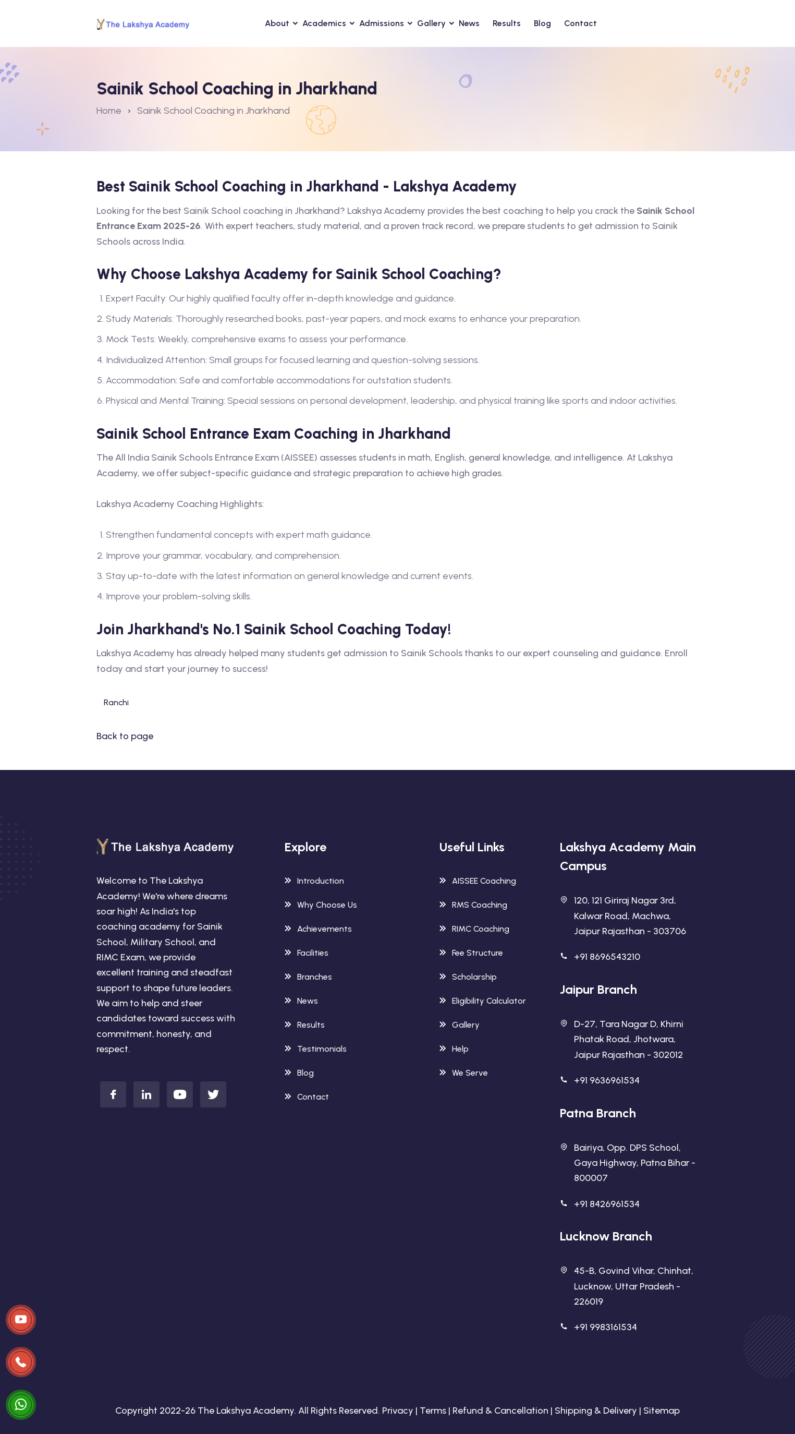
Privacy (397, 1410)
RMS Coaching (473, 905)
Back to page (124, 736)
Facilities (306, 953)
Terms (433, 1410)
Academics (324, 23)
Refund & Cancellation (500, 1410)
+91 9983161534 (605, 1327)
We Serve (463, 1073)
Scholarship (468, 977)
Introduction (314, 881)
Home (108, 110)
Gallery (431, 23)
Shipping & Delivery (596, 1410)
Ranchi (116, 702)
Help (454, 1049)
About (277, 23)
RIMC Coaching (474, 929)
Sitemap (661, 1410)
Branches (308, 977)
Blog (542, 23)
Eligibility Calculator (482, 1001)
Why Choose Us (321, 905)
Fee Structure (471, 953)
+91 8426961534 (607, 1204)
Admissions (381, 23)
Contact (580, 23)
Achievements (318, 929)
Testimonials (316, 1049)
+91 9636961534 (607, 1080)
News (469, 23)
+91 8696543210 (607, 956)
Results (507, 23)
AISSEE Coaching (477, 881)
